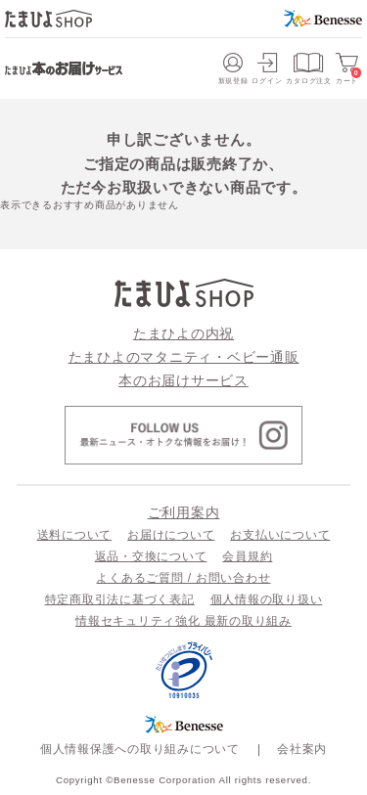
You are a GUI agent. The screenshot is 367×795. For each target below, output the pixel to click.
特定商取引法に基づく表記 (120, 599)
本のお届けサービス (183, 380)
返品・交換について (151, 556)
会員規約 (247, 556)
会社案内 (302, 749)
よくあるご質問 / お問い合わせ (183, 578)
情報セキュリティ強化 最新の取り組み (183, 621)
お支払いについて (280, 535)
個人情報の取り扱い (266, 599)
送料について (75, 535)
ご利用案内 (184, 512)
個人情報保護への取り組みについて (140, 749)
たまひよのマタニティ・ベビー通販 (184, 357)
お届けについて (170, 535)
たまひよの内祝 (183, 333)
